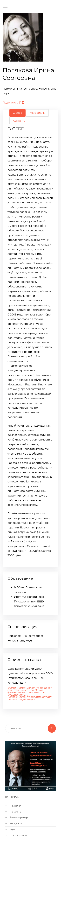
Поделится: (10, 102)
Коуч (10, 829)
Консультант (14, 823)
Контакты (19, 120)
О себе (17, 112)
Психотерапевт (16, 835)
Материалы (37, 112)
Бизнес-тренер (16, 817)
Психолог (13, 805)
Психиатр (13, 811)
